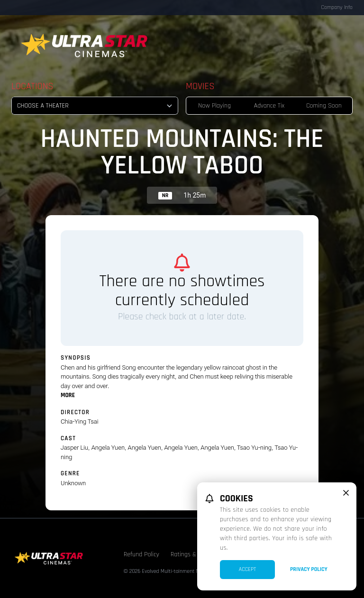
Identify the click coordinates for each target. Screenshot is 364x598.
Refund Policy (141, 554)
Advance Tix (269, 105)
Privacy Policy (309, 569)
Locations (32, 86)
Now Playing (214, 105)
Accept (247, 569)
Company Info (337, 7)
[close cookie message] (346, 493)
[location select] (94, 106)
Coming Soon (324, 105)
